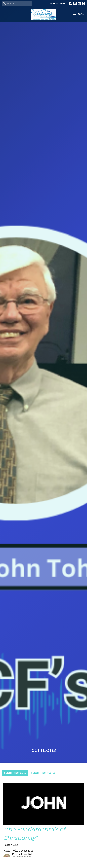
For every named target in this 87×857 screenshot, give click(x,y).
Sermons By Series (43, 772)
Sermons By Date (15, 772)
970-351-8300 (58, 3)
